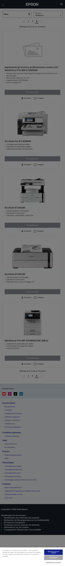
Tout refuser (53, 557)
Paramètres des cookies (53, 562)
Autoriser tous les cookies (53, 552)
